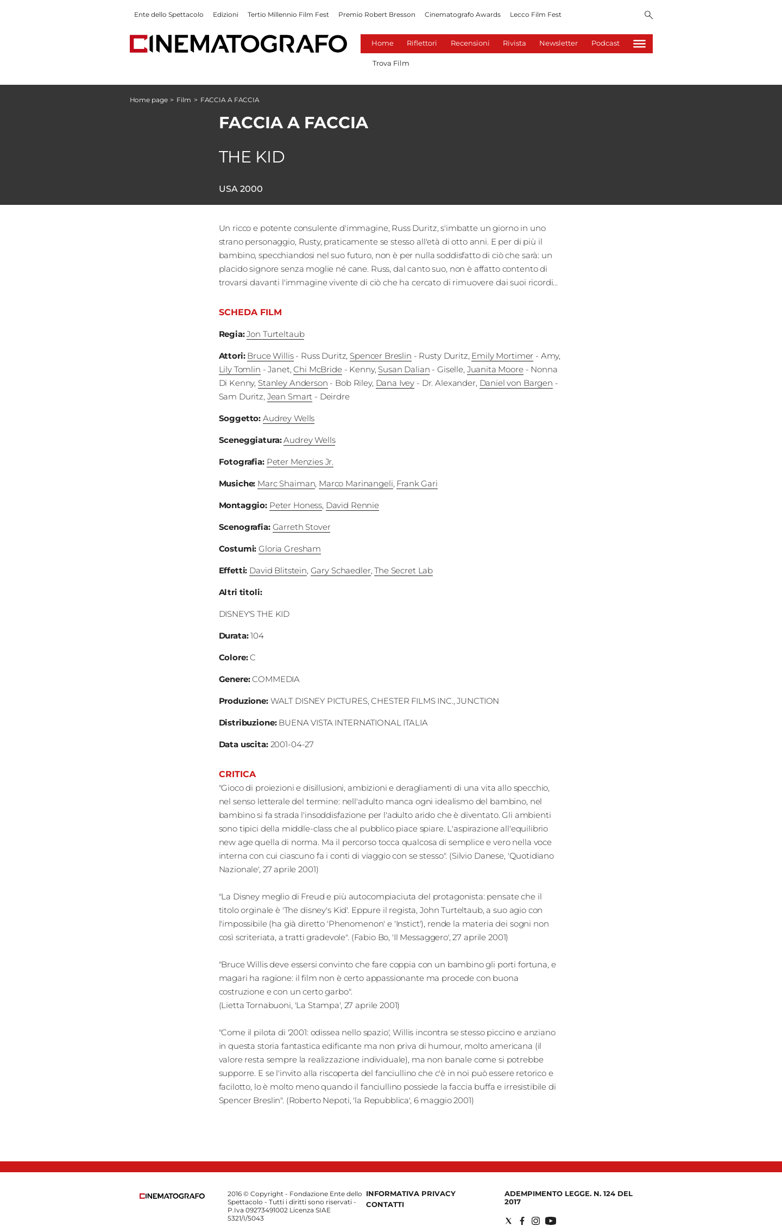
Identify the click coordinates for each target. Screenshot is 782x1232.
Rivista (514, 43)
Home (382, 43)
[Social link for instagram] (536, 1221)
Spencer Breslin (381, 356)
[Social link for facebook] (522, 1221)
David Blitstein (278, 570)
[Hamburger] (639, 43)
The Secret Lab (403, 570)
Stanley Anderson (293, 383)
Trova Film (391, 63)
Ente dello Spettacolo (169, 14)
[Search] (649, 16)
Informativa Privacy (411, 1193)
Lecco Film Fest (536, 14)
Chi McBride (317, 369)
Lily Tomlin (240, 369)
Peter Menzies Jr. (300, 461)
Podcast (605, 43)
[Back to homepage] (172, 1196)
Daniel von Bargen (516, 383)
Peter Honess (295, 505)
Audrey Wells (288, 418)
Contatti (385, 1204)
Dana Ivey (395, 383)
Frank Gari (417, 483)
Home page (149, 100)
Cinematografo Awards (463, 14)
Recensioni (470, 43)
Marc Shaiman (286, 483)
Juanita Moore (495, 369)
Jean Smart (290, 396)
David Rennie (352, 505)
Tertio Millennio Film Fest (288, 14)
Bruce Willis (270, 356)
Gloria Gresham (289, 548)
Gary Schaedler (341, 570)
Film (183, 100)
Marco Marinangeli (356, 483)
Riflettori (422, 43)
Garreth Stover (302, 527)
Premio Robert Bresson (376, 14)
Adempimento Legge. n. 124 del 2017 (568, 1197)
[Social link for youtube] (550, 1221)
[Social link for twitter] (508, 1221)
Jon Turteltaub (275, 334)
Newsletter (558, 43)
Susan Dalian (404, 369)
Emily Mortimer (502, 356)
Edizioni (225, 14)
